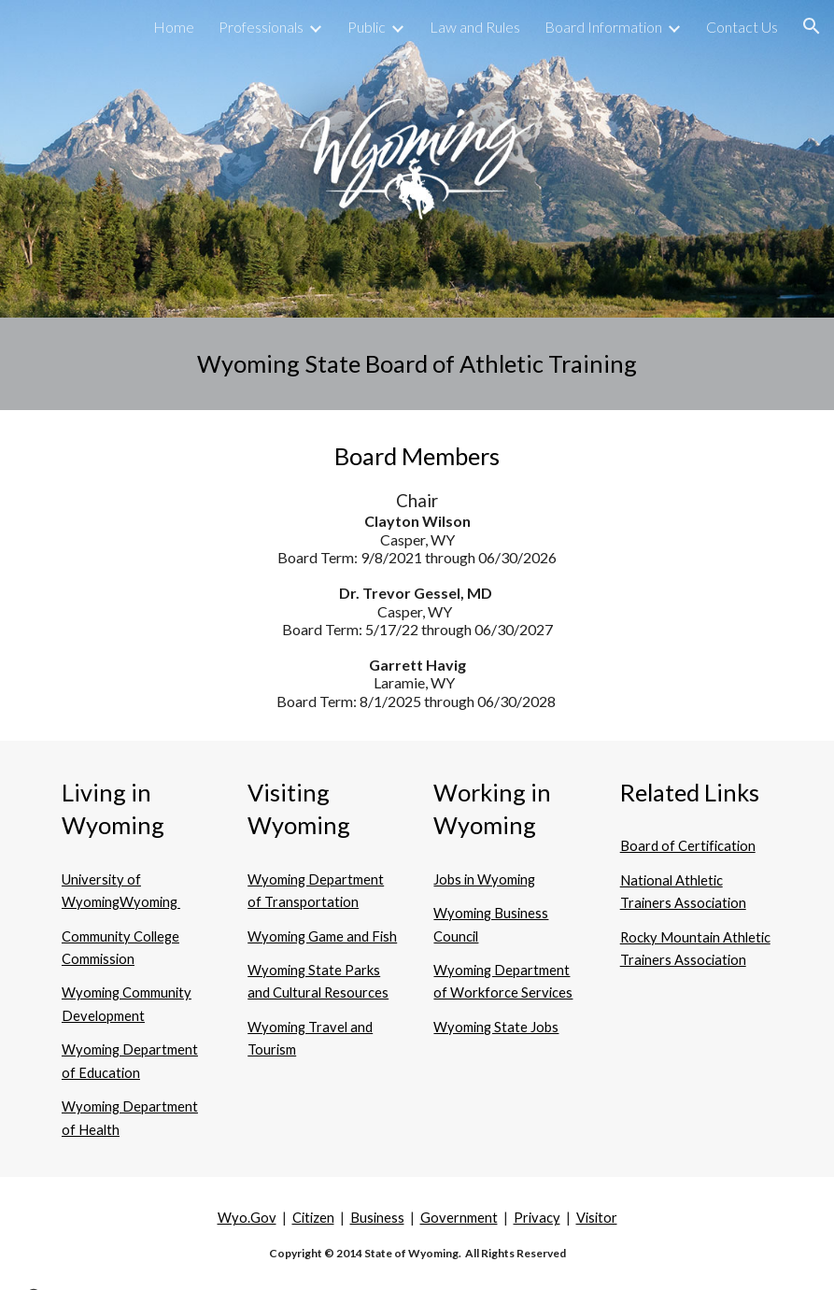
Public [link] (366, 26)
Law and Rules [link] (475, 26)
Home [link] (173, 26)
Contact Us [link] (742, 26)
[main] (417, 364)
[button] (811, 26)
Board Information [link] (603, 26)
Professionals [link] (261, 26)
